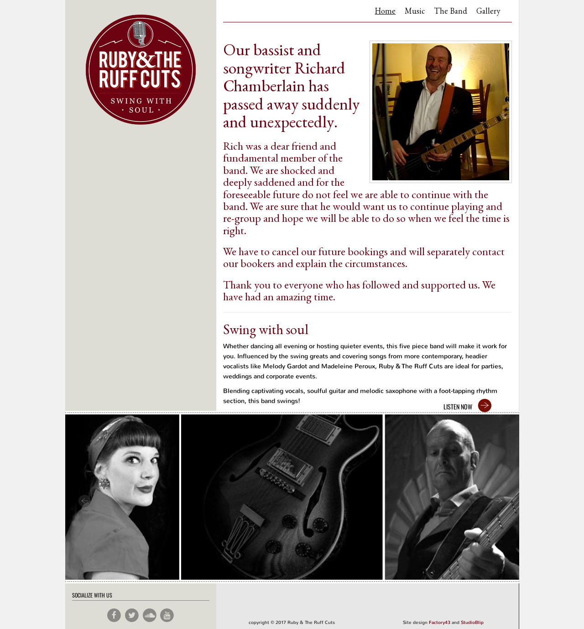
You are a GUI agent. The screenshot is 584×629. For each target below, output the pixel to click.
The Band (450, 10)
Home (385, 10)
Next (499, 501)
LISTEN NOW (457, 406)
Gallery (488, 10)
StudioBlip (472, 622)
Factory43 (439, 622)
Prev (84, 501)
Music (415, 10)
